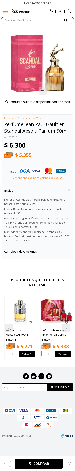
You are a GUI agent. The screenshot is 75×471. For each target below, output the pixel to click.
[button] (69, 20)
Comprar (41, 463)
